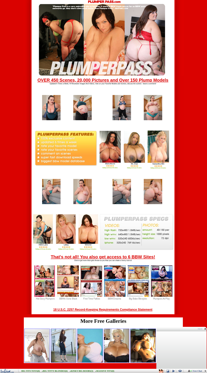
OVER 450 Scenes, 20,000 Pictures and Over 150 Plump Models (102, 80)
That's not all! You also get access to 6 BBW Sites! (103, 256)
